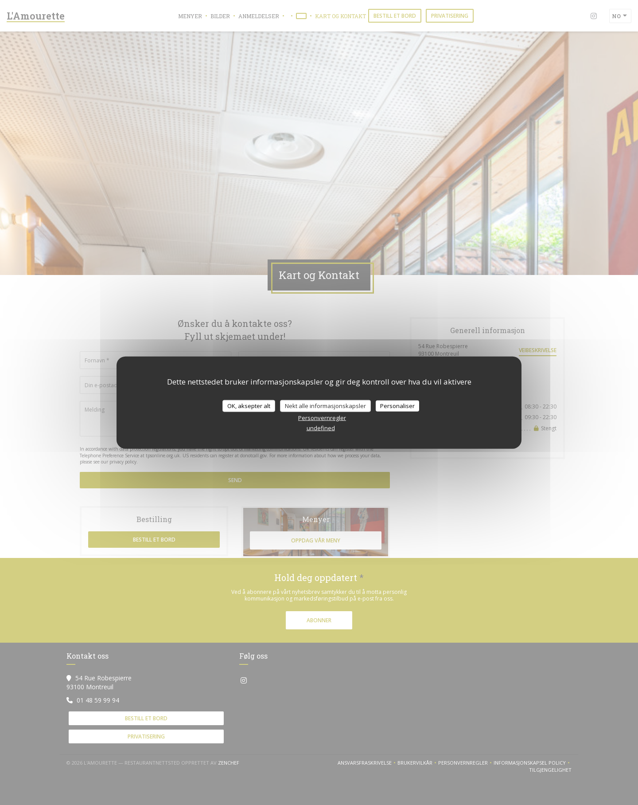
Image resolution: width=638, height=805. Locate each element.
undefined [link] (321, 428)
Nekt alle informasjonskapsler (325, 405)
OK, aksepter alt (248, 405)
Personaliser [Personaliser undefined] (397, 405)
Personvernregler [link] (322, 418)
